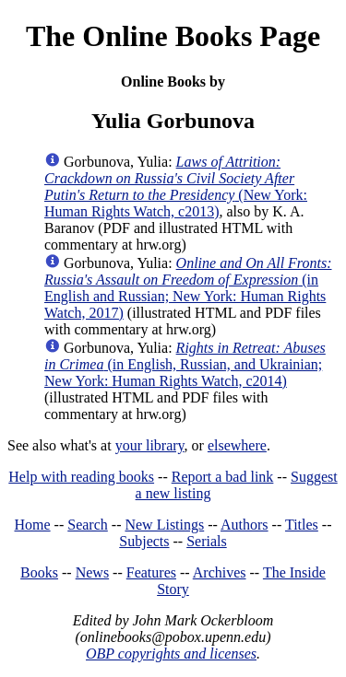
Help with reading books (81, 476)
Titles (301, 524)
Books (39, 572)
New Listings (164, 524)
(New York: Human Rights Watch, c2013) (175, 186)
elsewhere (237, 445)
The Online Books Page (173, 36)
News (92, 572)
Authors (244, 524)
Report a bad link (223, 476)
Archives (219, 572)
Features (151, 572)
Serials (206, 541)
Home (33, 524)
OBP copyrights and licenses (171, 653)
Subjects (144, 541)
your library (150, 445)
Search (87, 524)
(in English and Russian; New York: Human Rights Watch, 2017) (188, 288)
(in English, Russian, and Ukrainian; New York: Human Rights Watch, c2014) (185, 364)
